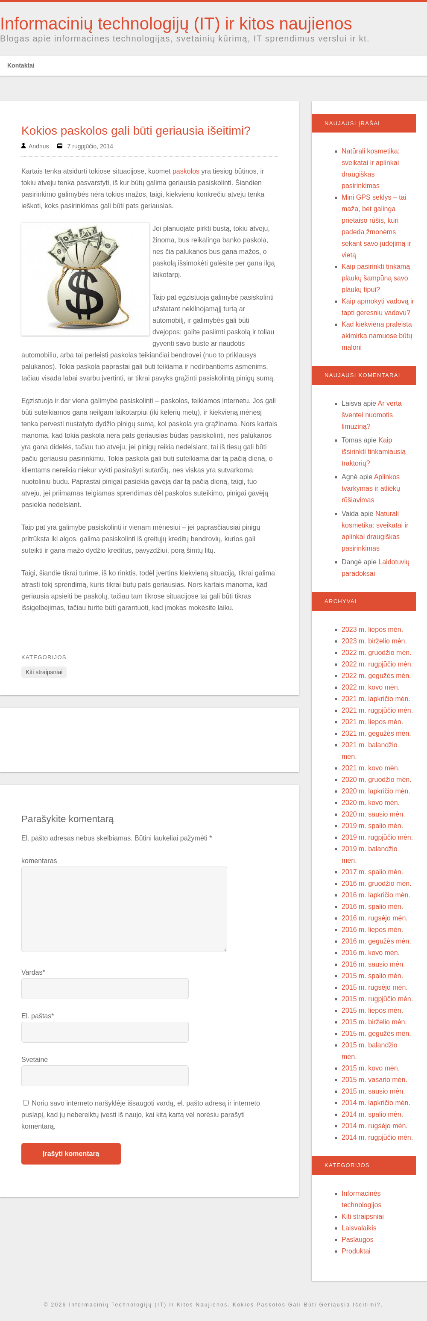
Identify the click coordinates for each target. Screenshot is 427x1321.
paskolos (186, 171)
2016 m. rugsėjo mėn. (375, 918)
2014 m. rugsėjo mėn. (375, 1125)
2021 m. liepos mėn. (372, 721)
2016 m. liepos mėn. (372, 929)
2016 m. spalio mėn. (372, 906)
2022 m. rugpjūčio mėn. (377, 664)
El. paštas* (37, 1016)
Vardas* (33, 972)
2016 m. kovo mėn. (371, 952)
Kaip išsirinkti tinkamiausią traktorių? (374, 451)
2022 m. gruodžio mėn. (377, 652)
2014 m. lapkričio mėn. (376, 1102)
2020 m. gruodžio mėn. (377, 779)
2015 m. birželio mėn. (374, 1022)
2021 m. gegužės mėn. (376, 733)
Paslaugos (358, 1239)
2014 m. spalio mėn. (372, 1114)
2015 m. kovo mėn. (371, 1068)
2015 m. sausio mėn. (373, 1091)
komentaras (39, 860)
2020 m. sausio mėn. (373, 814)
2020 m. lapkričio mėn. (376, 791)
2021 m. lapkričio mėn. (376, 698)
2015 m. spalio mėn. (372, 975)
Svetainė (34, 1059)
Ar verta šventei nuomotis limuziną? (372, 415)
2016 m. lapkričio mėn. (376, 895)
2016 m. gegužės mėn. (376, 941)
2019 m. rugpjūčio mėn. (377, 837)
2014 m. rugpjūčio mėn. (377, 1137)
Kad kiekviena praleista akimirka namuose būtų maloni (377, 336)
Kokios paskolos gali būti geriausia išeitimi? (136, 130)
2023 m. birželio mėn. (374, 641)
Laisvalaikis (359, 1228)
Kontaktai (21, 65)
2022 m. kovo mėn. (371, 687)
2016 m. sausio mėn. (373, 964)
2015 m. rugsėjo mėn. (375, 987)
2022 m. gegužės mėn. (376, 675)
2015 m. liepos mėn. (372, 1010)
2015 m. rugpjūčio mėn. (377, 999)
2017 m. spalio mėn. (372, 872)
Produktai (356, 1251)
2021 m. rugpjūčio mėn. (377, 710)
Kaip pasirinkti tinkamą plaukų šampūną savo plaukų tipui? (376, 278)
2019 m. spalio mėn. (372, 825)
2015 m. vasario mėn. (374, 1079)
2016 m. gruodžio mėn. (377, 883)
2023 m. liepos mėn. (372, 629)
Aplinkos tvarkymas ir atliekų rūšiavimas (371, 488)
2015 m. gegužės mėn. (376, 1033)
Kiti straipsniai (44, 672)
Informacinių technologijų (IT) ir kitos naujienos (176, 23)
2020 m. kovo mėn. (371, 802)
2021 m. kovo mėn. (371, 768)
